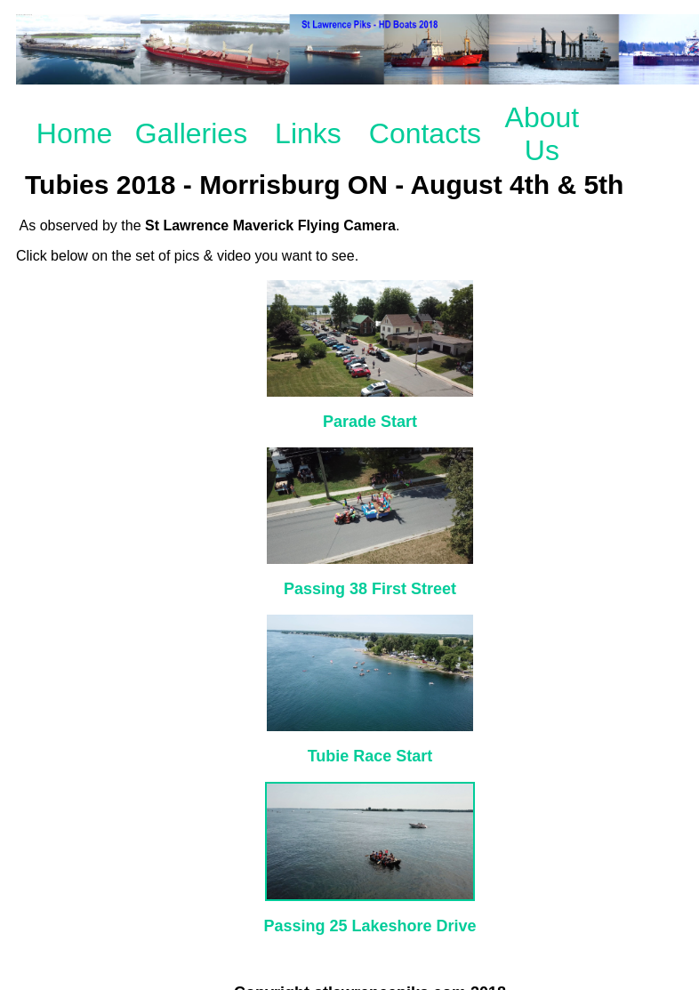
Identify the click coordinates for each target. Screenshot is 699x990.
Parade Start (370, 422)
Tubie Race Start (370, 756)
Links (308, 133)
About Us (542, 133)
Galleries (191, 133)
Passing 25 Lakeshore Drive (369, 926)
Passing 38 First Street (370, 589)
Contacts (425, 133)
